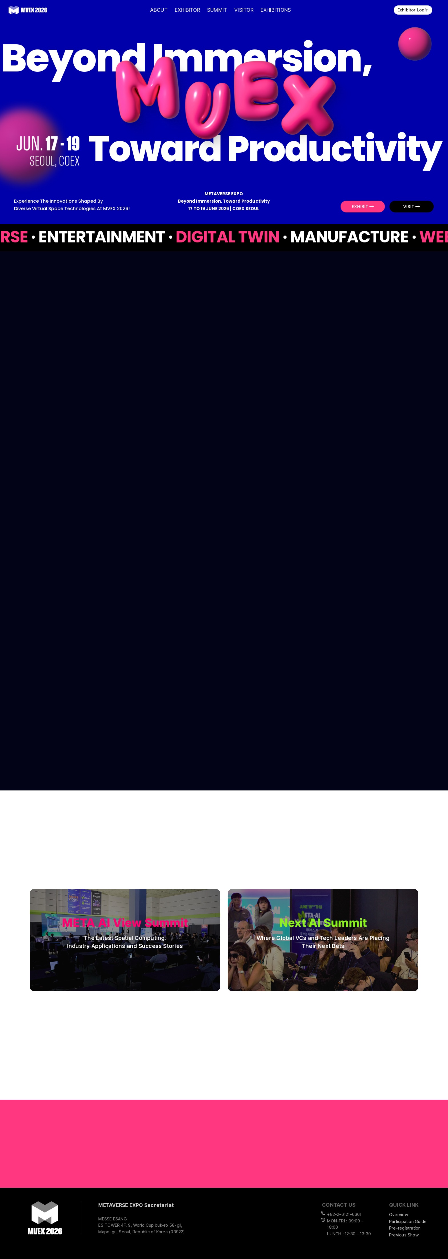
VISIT (411, 206)
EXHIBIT (363, 206)
